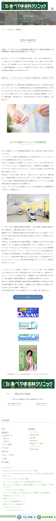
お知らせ (5, 451)
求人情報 (5, 462)
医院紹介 (5, 432)
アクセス (5, 448)
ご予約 (4, 458)
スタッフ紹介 (6, 444)
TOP (3, 429)
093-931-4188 (22, 393)
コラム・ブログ (7, 455)
